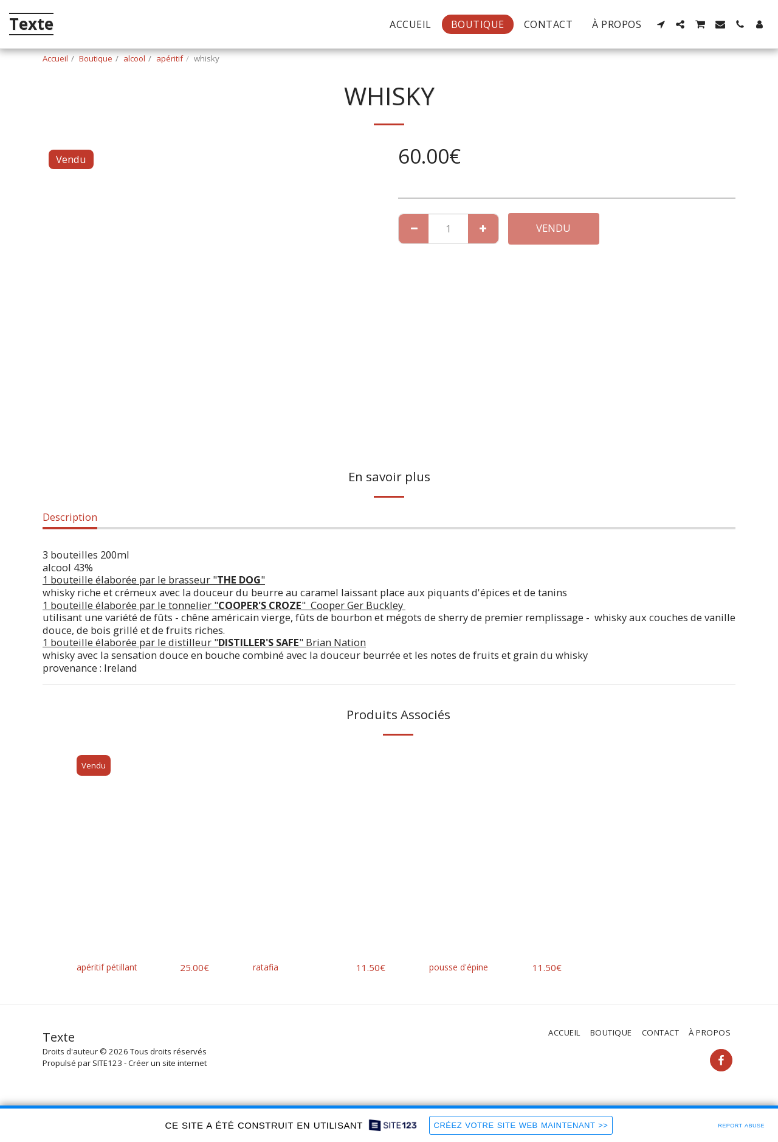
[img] (143, 849)
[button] (661, 24)
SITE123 (107, 1063)
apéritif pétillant (115, 967)
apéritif (169, 58)
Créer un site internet (167, 1063)
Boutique (95, 58)
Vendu (553, 228)
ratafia (268, 967)
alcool (134, 58)
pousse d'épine (464, 967)
